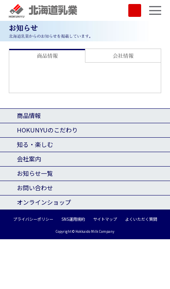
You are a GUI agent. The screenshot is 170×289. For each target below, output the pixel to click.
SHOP (134, 10)
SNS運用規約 (73, 219)
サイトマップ (105, 219)
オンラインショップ (44, 202)
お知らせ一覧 (35, 173)
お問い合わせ (35, 187)
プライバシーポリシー (33, 219)
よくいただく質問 (141, 219)
